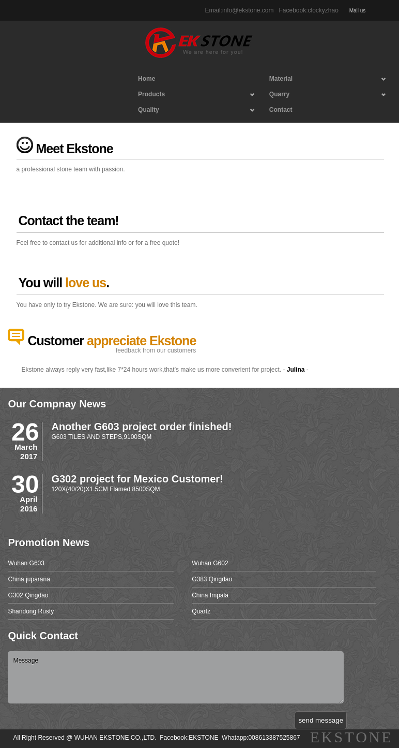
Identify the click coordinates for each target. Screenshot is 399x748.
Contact (281, 109)
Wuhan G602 (210, 563)
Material (323, 80)
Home (146, 78)
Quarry (323, 96)
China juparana (29, 579)
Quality (192, 112)
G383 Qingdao (212, 579)
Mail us (356, 10)
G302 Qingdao (28, 595)
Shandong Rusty (31, 611)
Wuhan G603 (26, 563)
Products (192, 96)
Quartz (201, 611)
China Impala (210, 595)
